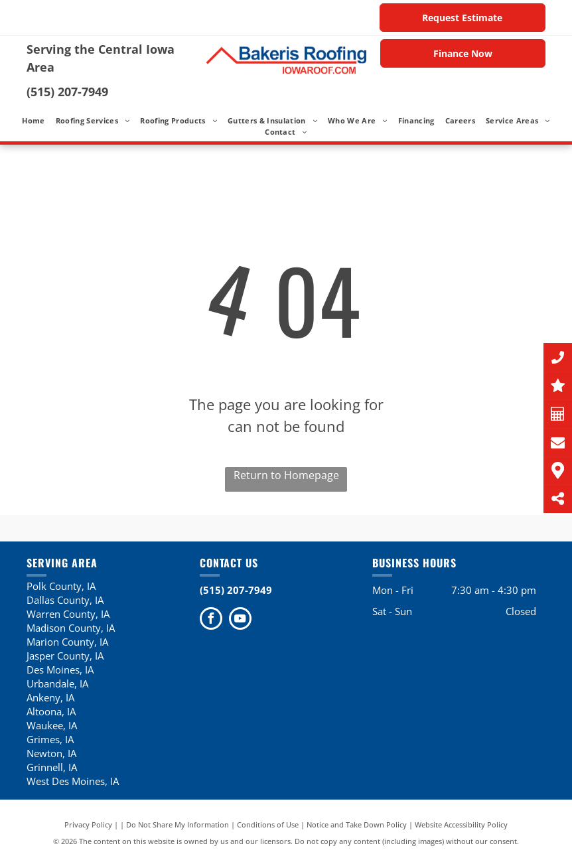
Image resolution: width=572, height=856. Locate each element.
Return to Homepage (286, 475)
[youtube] (240, 620)
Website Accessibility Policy (461, 824)
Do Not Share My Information (177, 824)
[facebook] (211, 620)
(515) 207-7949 (67, 92)
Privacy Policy (88, 824)
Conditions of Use (268, 824)
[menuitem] (33, 121)
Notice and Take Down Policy (357, 824)
